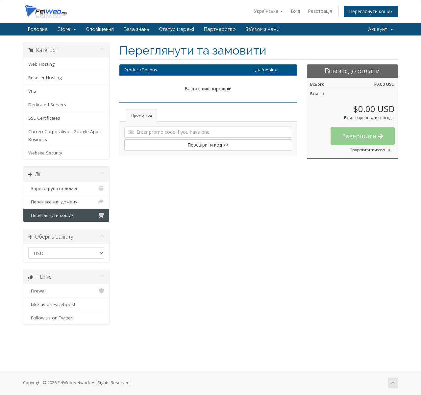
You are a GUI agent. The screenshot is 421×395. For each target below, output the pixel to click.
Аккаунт (380, 29)
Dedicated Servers (47, 104)
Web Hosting (41, 64)
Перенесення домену (66, 202)
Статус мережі (176, 29)
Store (67, 29)
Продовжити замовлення (370, 150)
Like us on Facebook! (66, 304)
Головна (38, 29)
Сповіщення (100, 29)
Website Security (45, 153)
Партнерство (220, 29)
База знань (136, 29)
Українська (268, 11)
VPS (32, 91)
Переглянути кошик (371, 11)
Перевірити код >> (208, 145)
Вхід (295, 11)
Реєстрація (320, 11)
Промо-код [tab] (141, 115)
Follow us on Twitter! (66, 318)
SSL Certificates (44, 118)
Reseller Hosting (45, 78)
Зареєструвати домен (66, 188)
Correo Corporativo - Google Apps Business (64, 135)
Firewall (66, 291)
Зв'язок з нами (263, 29)
